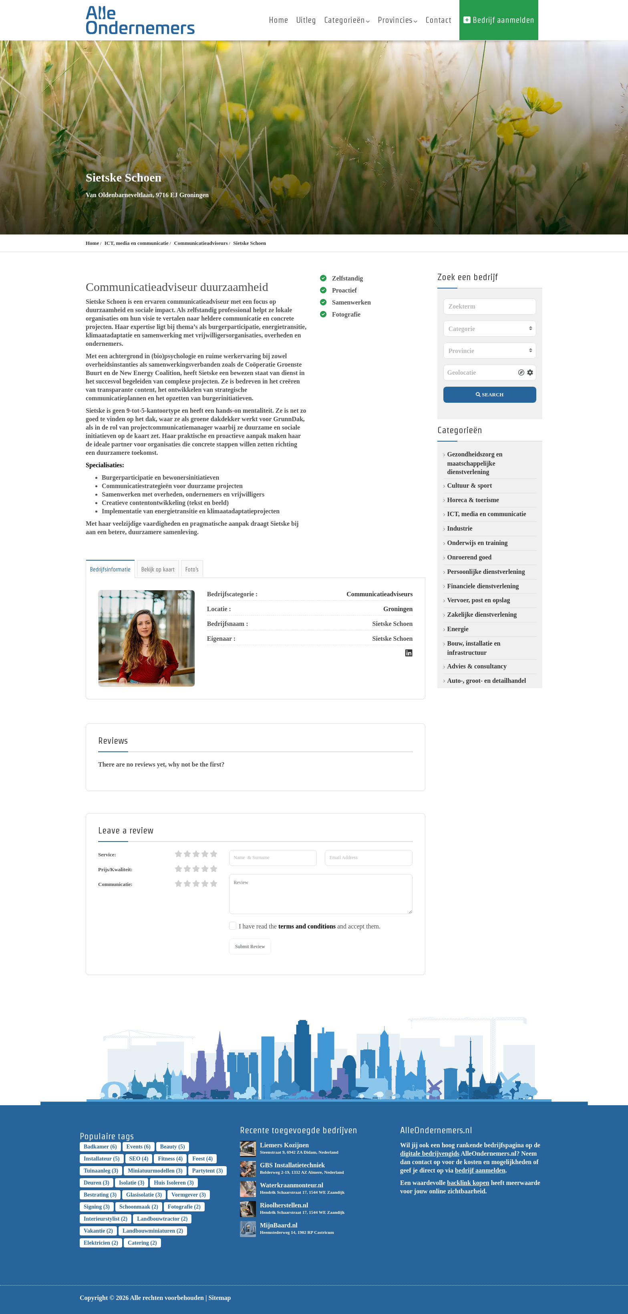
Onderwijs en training (477, 542)
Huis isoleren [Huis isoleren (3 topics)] (173, 1183)
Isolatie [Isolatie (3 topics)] (131, 1183)
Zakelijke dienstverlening (482, 614)
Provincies (397, 20)
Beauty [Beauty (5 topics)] (172, 1147)
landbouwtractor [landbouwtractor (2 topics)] (162, 1219)
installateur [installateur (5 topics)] (102, 1159)
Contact (438, 20)
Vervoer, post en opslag (478, 600)
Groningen (398, 609)
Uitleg (306, 20)
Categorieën (347, 20)
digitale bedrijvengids (429, 1153)
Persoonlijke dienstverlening (486, 571)
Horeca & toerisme (473, 500)
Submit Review (250, 946)
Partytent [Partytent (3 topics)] (207, 1171)
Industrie (460, 528)
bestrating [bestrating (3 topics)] (100, 1195)
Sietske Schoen (249, 243)
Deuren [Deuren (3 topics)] (96, 1183)
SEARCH (489, 395)
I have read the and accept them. (309, 926)
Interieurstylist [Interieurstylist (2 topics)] (105, 1219)
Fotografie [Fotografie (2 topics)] (184, 1207)
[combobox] (490, 329)
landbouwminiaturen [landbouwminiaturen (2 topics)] (153, 1231)
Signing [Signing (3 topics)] (97, 1207)
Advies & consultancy (477, 666)
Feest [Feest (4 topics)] (202, 1159)
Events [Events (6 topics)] (139, 1147)
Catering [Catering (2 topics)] (142, 1243)
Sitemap (219, 1297)
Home (278, 20)
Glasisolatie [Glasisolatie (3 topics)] (144, 1195)
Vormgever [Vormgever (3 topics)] (188, 1195)
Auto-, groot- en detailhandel (486, 680)
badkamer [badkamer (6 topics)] (100, 1147)
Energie (458, 629)
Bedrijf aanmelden (498, 20)
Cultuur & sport (469, 485)
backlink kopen (468, 1182)
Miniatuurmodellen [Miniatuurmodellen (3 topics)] (155, 1171)
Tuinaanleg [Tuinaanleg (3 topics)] (101, 1171)
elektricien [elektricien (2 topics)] (101, 1243)
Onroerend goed (469, 557)
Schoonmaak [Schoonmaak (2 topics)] (138, 1207)
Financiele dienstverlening (483, 586)
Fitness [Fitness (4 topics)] (170, 1159)
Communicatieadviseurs (200, 243)
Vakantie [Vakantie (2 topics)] (98, 1231)
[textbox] (490, 329)
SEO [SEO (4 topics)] (139, 1159)
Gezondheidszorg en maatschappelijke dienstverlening (475, 463)
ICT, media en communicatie (137, 243)
